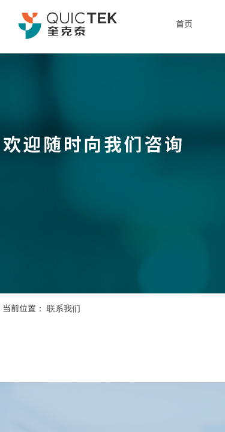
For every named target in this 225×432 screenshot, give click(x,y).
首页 (184, 23)
